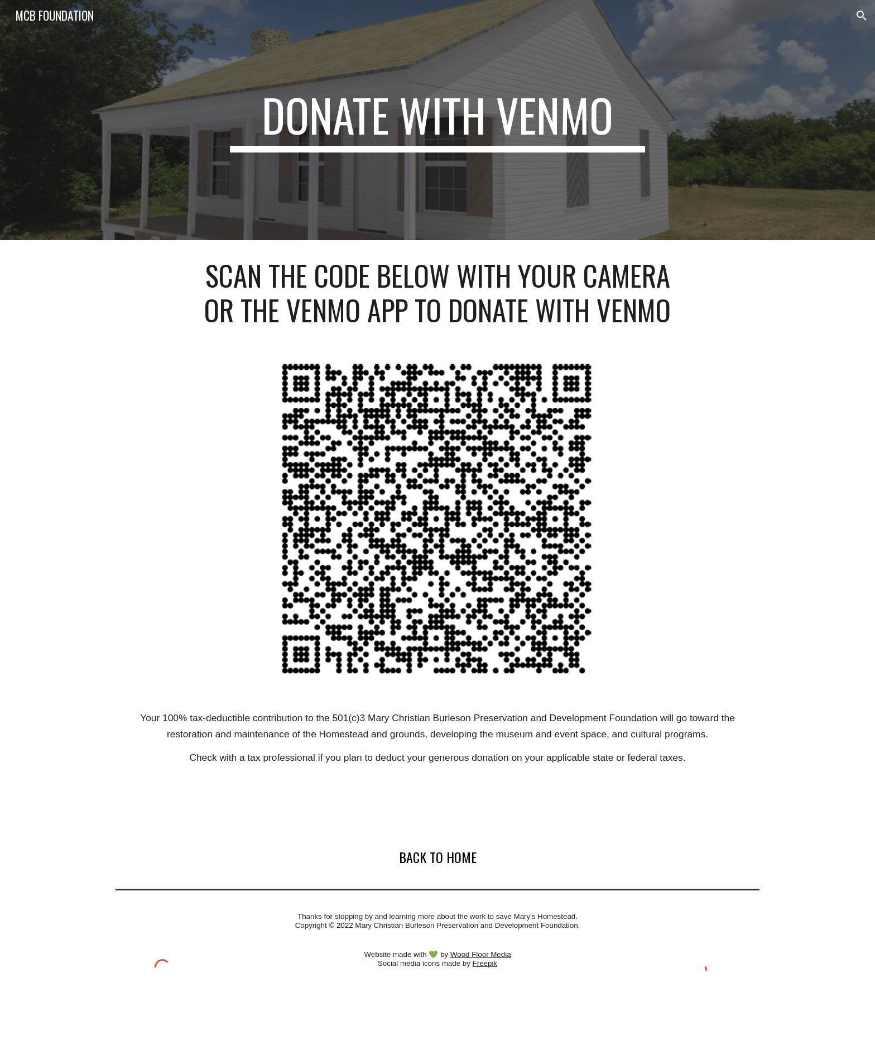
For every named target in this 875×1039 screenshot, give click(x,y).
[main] (437, 120)
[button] (861, 15)
